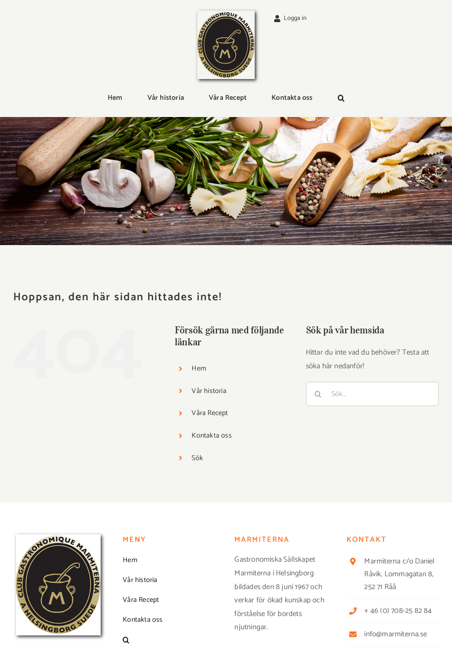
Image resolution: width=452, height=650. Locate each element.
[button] (341, 98)
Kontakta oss (211, 436)
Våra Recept (210, 413)
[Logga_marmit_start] (226, 14)
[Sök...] (372, 394)
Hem (199, 368)
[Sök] (318, 394)
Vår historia (209, 391)
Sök (197, 458)
